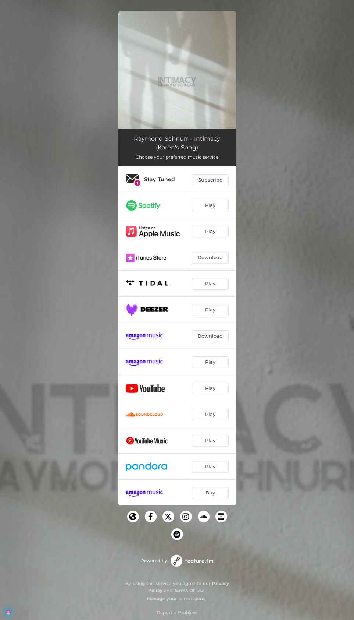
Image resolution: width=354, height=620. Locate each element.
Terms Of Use (189, 590)
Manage (156, 598)
